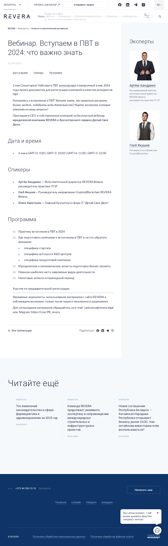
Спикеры (38, 73)
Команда (64, 16)
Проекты (111, 16)
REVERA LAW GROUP (47, 4)
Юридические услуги (88, 16)
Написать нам (143, 490)
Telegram (91, 502)
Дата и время (20, 73)
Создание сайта (153, 537)
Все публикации (22, 330)
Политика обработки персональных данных (59, 536)
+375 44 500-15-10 (25, 488)
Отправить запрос (84, 4)
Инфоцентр (130, 16)
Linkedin (76, 502)
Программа (55, 73)
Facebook (60, 502)
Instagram (107, 502)
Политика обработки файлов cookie (112, 536)
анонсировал (67, 85)
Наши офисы (46, 16)
